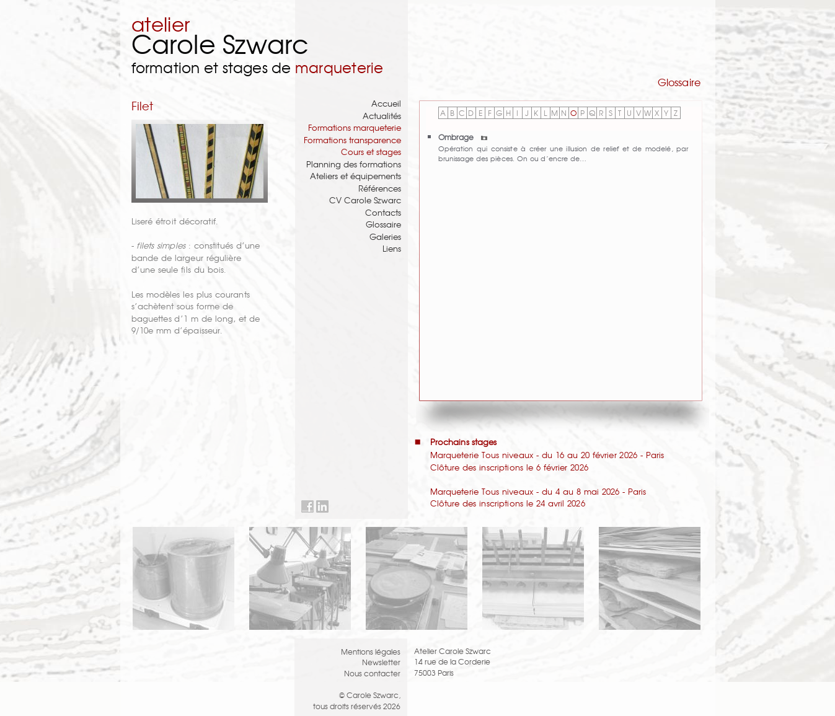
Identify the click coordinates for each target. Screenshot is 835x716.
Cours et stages (371, 151)
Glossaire (383, 224)
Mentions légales (370, 651)
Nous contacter (372, 673)
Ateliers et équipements (355, 176)
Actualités (382, 116)
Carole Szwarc (220, 43)
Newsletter (381, 661)
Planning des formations (353, 164)
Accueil (386, 103)
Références (379, 188)
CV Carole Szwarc (365, 200)
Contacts (383, 212)
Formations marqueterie (354, 127)
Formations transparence (352, 140)
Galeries (385, 236)
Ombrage (462, 136)
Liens (391, 248)
